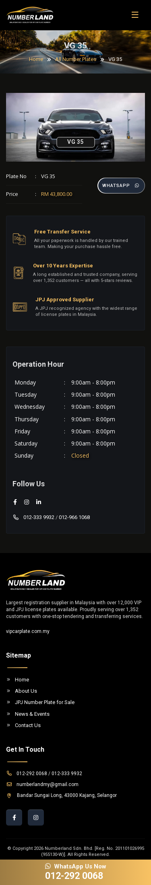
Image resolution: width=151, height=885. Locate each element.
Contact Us (23, 725)
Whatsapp (121, 185)
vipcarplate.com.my (28, 631)
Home (36, 59)
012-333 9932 (33, 517)
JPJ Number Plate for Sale (40, 702)
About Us (21, 691)
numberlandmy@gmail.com (42, 784)
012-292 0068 (26, 773)
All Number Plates (75, 59)
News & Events (28, 714)
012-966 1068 (74, 517)
